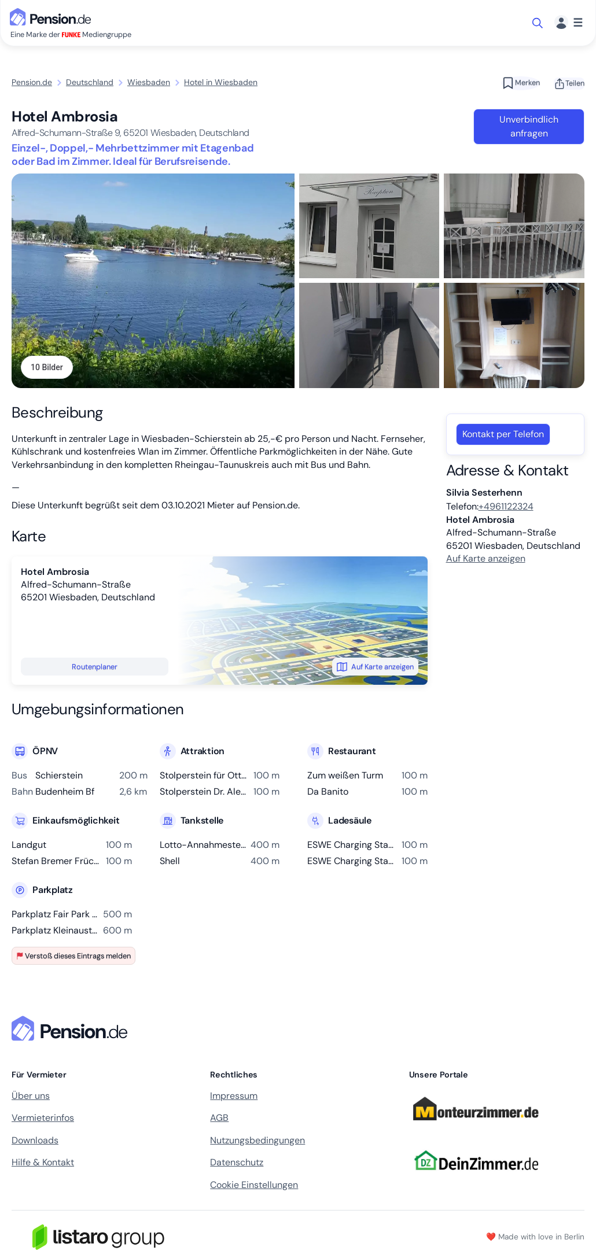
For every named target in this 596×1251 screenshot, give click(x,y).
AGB (219, 1119)
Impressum (233, 1097)
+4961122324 (506, 507)
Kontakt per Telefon (503, 435)
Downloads (35, 1141)
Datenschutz (236, 1163)
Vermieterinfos (43, 1119)
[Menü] (568, 22)
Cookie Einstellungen (254, 1185)
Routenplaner (94, 668)
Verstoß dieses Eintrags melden (73, 956)
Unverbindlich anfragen (528, 126)
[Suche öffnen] (538, 23)
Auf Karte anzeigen (375, 667)
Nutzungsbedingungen (257, 1141)
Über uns (31, 1097)
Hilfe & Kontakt (43, 1163)
